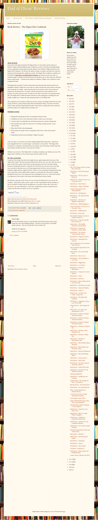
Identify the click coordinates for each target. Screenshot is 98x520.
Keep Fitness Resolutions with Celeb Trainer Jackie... (80, 430)
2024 (70, 104)
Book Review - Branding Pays (78, 193)
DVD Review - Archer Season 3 (78, 358)
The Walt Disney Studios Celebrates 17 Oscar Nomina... (79, 405)
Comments (71, 90)
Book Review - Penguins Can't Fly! (79, 236)
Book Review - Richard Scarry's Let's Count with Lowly (80, 180)
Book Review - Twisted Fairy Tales (79, 367)
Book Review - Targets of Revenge (79, 186)
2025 (70, 101)
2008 (70, 470)
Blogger (63, 511)
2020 (70, 114)
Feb (71, 162)
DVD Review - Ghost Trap (77, 213)
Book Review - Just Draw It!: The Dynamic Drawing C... (79, 370)
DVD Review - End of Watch (78, 446)
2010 (70, 464)
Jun (71, 151)
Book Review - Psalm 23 (76, 290)
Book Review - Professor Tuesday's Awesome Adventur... (79, 314)
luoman (52, 511)
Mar (71, 159)
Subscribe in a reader (34, 201)
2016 (70, 125)
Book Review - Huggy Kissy (77, 262)
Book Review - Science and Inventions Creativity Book (78, 229)
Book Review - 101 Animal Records (79, 387)
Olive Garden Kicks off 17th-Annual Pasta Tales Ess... (80, 244)
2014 (70, 130)
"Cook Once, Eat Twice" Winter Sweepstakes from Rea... (78, 394)
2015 (70, 128)
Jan (71, 165)
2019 (70, 117)
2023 (70, 106)
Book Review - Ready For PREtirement (77, 268)
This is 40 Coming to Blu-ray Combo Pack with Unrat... (80, 168)
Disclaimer (11, 186)
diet (24, 210)
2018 (70, 120)
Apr (71, 157)
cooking (20, 210)
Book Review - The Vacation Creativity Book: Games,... (78, 233)
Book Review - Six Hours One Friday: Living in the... (78, 293)
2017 (70, 122)
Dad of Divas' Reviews (28, 8)
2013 (70, 133)
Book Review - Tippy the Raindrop (79, 288)
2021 (70, 112)
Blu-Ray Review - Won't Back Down (80, 385)
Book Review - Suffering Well (78, 210)
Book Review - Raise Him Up (78, 184)
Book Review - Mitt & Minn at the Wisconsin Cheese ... (79, 347)
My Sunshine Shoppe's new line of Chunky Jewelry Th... (79, 216)
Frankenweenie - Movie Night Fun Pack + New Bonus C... (79, 381)
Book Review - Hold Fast (77, 278)
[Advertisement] (34, 250)
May (71, 154)
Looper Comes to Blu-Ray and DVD (80, 455)
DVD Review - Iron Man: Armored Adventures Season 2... (79, 363)
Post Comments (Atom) (21, 269)
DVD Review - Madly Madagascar (79, 204)
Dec (71, 135)
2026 (70, 98)
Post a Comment (14, 235)
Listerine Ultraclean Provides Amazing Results (78, 189)
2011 (70, 462)
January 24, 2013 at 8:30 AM (19, 231)
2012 (70, 459)
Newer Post (11, 266)
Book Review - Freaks (76, 276)
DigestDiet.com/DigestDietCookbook (26, 75)
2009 (70, 467)
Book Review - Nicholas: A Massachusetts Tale (77, 339)
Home (8, 18)
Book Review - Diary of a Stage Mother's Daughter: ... (78, 414)
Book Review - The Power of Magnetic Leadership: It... (78, 200)
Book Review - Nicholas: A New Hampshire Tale (79, 331)
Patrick (14, 219)
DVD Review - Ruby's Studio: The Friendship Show (79, 451)
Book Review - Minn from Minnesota (80, 351)
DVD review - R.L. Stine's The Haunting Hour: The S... (78, 310)
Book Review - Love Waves (77, 265)
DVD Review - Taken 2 (76, 443)
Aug (71, 146)
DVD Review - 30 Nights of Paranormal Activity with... (78, 418)
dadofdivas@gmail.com (32, 203)
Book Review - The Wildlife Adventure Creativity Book (78, 225)
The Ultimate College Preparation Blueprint (38, 18)
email (68, 70)
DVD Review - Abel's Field (77, 360)
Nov (71, 138)
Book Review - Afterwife (77, 434)
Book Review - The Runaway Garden (80, 285)
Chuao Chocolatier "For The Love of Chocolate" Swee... (80, 207)
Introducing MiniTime (76, 374)
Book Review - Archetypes (77, 441)
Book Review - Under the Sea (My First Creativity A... (79, 220)
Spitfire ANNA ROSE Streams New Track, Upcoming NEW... (79, 401)
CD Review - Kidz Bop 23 (77, 448)
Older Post (58, 266)
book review (15, 210)
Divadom (17, 199)
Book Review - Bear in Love (77, 256)
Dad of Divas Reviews (29, 199)
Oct (71, 141)
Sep (71, 143)
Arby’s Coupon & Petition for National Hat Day (78, 390)
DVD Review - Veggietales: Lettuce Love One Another (79, 302)
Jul (71, 149)
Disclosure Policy (60, 18)
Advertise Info (17, 18)
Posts (70, 87)
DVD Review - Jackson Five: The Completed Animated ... (79, 422)
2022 (70, 109)
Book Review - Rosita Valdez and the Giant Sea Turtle (80, 282)
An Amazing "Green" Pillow (77, 398)
